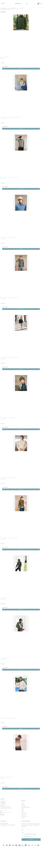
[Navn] (31, 829)
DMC (22, 804)
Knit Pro (23, 811)
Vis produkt (21, 68)
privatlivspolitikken (34, 836)
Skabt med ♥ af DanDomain (21, 846)
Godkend (31, 839)
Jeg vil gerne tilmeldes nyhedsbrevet (32, 834)
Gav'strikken (24, 805)
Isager (23, 808)
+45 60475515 (3, 810)
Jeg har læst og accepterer (30, 836)
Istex (22, 810)
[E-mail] (31, 832)
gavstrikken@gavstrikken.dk (6, 812)
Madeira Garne (24, 816)
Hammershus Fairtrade (25, 807)
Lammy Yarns (24, 813)
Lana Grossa (24, 814)
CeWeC (23, 802)
